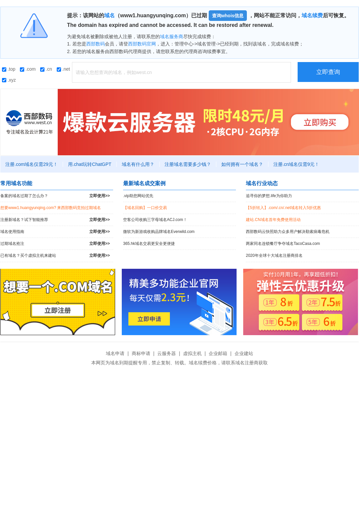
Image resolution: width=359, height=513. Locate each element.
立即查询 (328, 72)
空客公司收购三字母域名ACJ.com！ (155, 219)
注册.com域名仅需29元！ (31, 164)
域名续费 (312, 15)
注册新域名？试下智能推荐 (55, 220)
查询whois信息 (228, 15)
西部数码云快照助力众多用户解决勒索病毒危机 (287, 231)
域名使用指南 (55, 232)
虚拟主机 (192, 353)
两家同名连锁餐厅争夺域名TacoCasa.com (283, 243)
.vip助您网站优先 (138, 195)
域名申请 (115, 353)
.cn (46, 69)
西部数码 (95, 43)
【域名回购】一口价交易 (145, 207)
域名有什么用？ (138, 164)
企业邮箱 (218, 353)
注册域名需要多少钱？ (188, 164)
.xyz (9, 80)
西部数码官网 (142, 43)
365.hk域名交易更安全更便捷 (149, 243)
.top (8, 69)
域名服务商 (171, 36)
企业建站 (244, 353)
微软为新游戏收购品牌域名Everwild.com (158, 231)
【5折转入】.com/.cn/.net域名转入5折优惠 (283, 207)
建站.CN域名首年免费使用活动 (273, 219)
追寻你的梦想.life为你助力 (269, 195)
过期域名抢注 (55, 244)
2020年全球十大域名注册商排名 (274, 255)
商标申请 (141, 353)
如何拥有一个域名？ (242, 164)
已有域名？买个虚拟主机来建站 (55, 256)
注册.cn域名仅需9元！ (296, 164)
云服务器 (166, 353)
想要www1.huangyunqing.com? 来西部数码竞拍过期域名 (50, 207)
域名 (109, 15)
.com (28, 69)
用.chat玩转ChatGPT (89, 164)
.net (63, 69)
